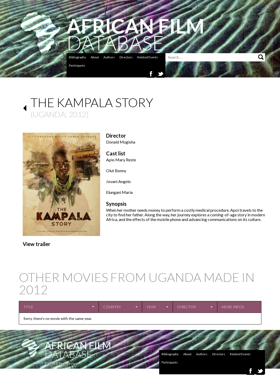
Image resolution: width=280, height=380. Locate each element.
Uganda (49, 114)
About (95, 57)
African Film (78, 345)
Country (112, 307)
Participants (77, 65)
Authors (109, 57)
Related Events (147, 57)
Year (151, 307)
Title (28, 307)
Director (186, 307)
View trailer (36, 244)
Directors (126, 57)
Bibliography (77, 57)
